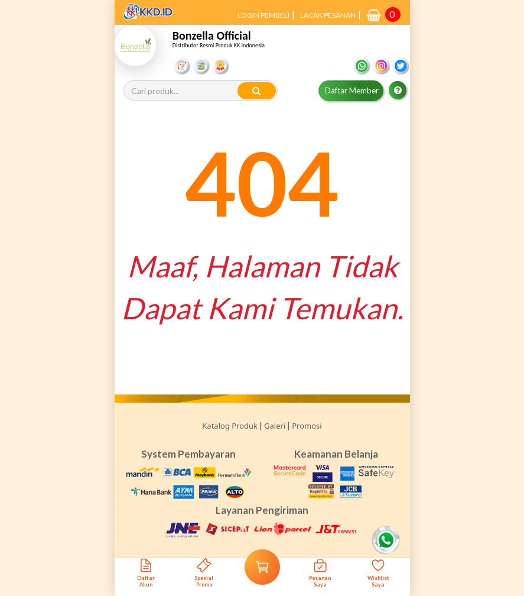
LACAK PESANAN (328, 15)
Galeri (274, 425)
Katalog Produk (230, 425)
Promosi (306, 425)
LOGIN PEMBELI (263, 15)
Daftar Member (352, 90)
